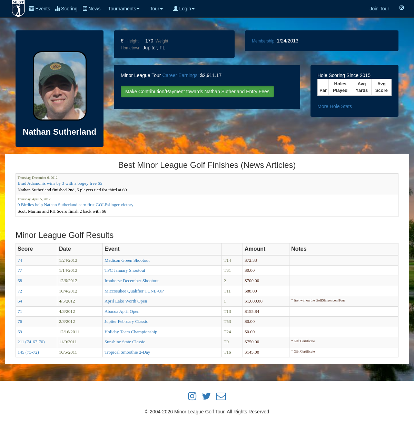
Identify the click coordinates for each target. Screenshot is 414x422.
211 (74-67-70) (31, 341)
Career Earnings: (180, 75)
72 (20, 291)
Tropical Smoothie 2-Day (127, 352)
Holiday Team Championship (131, 331)
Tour (156, 8)
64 (20, 301)
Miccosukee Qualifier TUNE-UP (134, 291)
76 (20, 321)
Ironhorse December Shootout (132, 280)
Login (184, 8)
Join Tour (379, 8)
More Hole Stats (334, 106)
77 (20, 270)
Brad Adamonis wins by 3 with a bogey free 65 (60, 183)
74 (20, 260)
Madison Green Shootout (127, 260)
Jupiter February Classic (126, 321)
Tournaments (123, 8)
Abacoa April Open (122, 311)
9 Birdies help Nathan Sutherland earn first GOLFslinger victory (76, 204)
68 (20, 280)
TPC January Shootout (125, 270)
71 (20, 311)
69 (20, 331)
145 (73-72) (28, 352)
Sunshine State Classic (125, 341)
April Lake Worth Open (126, 301)
